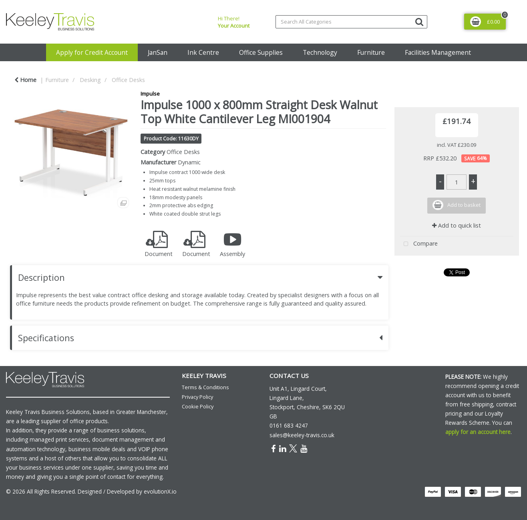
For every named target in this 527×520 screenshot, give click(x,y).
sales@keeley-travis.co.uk (302, 435)
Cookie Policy (197, 406)
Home (25, 80)
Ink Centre (203, 52)
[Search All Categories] (351, 21)
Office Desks (128, 80)
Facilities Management (438, 52)
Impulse (150, 93)
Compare (419, 244)
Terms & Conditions (205, 387)
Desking (90, 80)
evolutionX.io (160, 491)
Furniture (371, 52)
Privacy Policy (197, 396)
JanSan (157, 52)
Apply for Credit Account (92, 52)
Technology (320, 52)
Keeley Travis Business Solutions (48, 412)
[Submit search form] (419, 21)
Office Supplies (261, 52)
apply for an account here (478, 432)
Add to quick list (456, 225)
